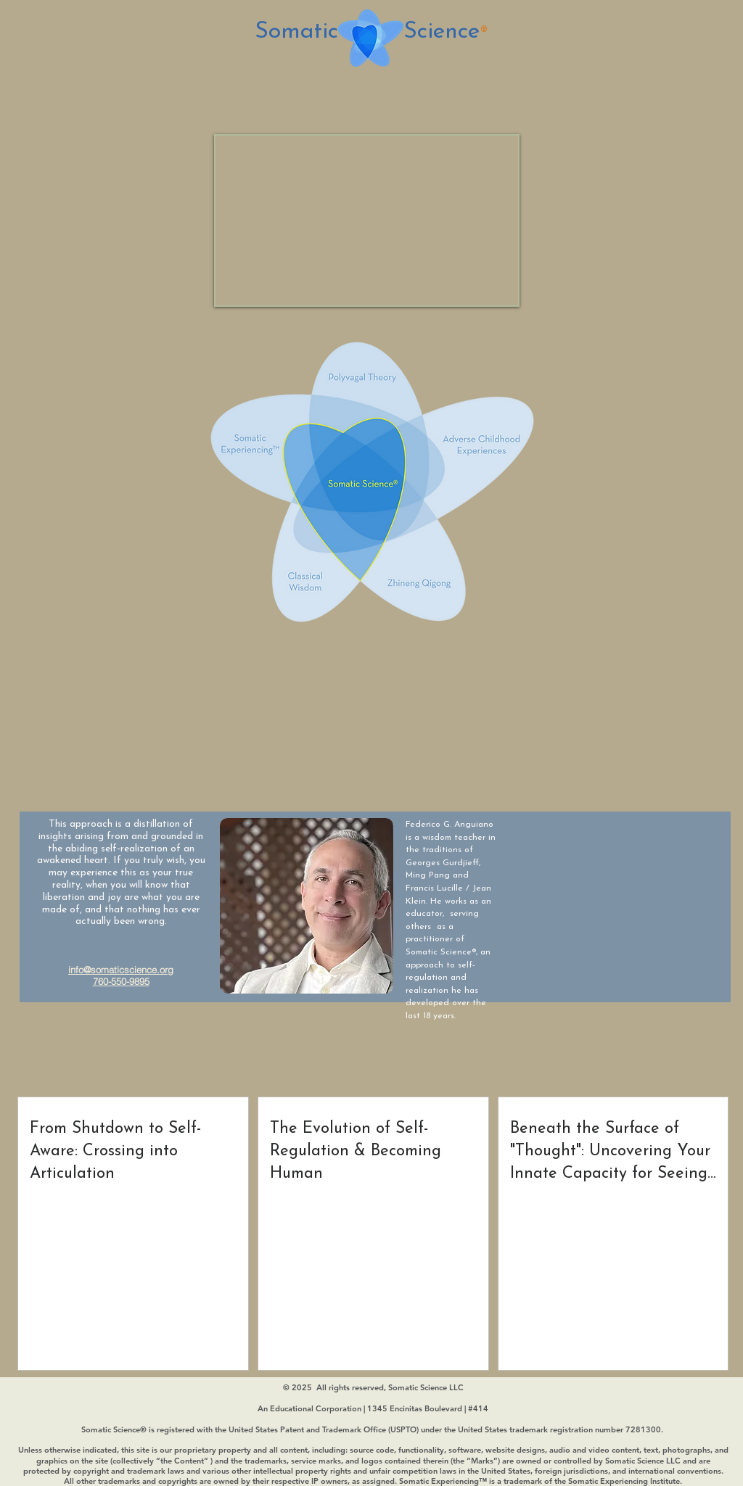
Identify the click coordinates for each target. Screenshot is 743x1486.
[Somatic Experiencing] (259, 444)
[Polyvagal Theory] (367, 378)
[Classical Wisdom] (317, 562)
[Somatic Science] (356, 477)
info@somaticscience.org (120, 969)
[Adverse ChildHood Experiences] (484, 458)
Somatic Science (367, 32)
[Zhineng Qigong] (421, 571)
